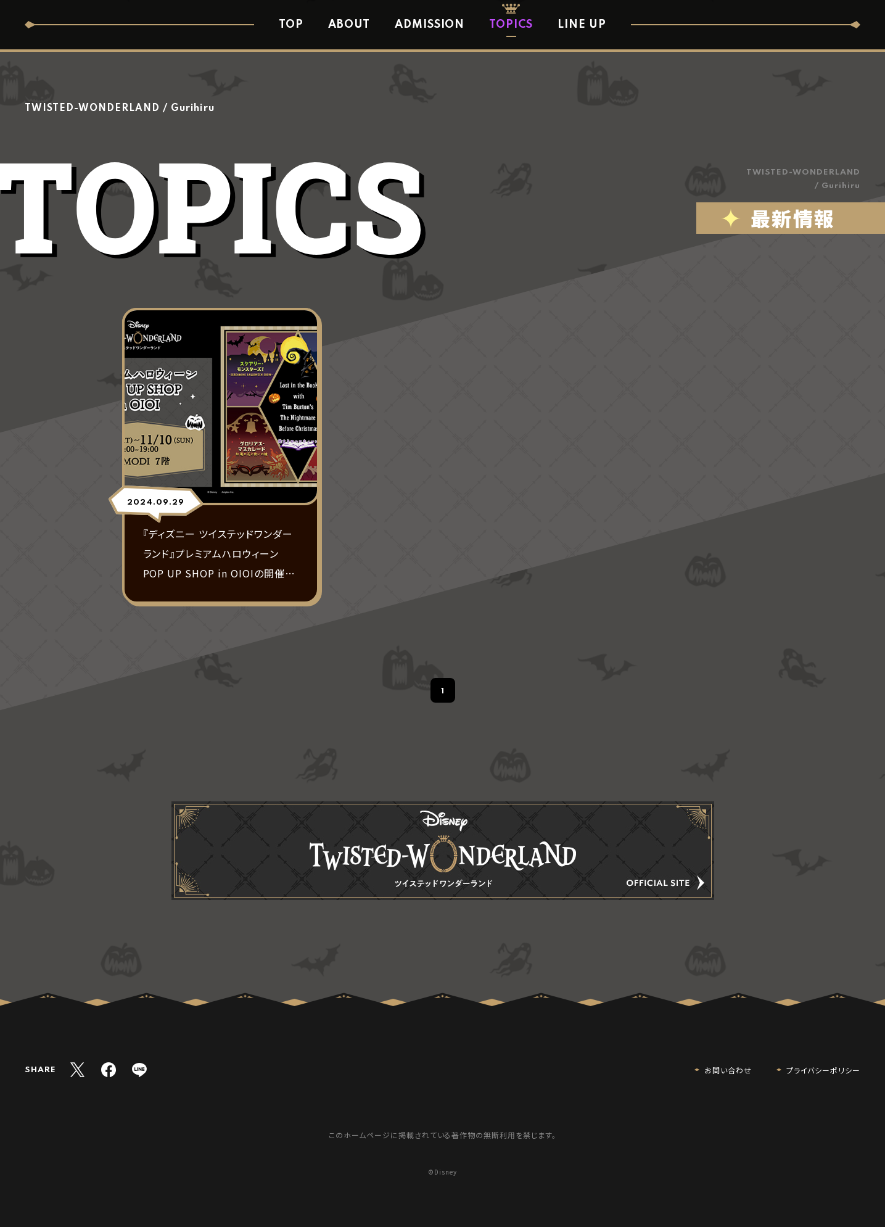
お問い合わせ (728, 1070)
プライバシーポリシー (823, 1070)
